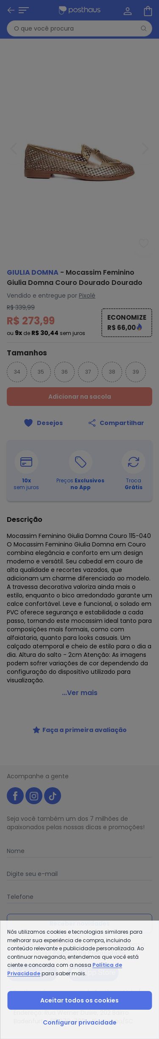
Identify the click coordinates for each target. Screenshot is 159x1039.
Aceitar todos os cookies (79, 1000)
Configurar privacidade (80, 1022)
